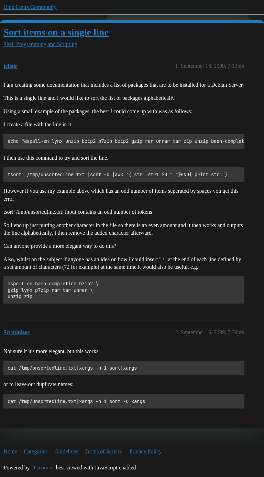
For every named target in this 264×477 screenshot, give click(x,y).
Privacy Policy (146, 451)
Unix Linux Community (30, 7)
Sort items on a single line (56, 32)
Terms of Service (104, 451)
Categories (35, 451)
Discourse (42, 467)
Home (10, 451)
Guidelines (66, 451)
